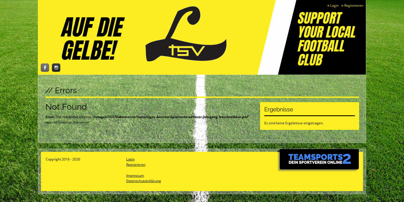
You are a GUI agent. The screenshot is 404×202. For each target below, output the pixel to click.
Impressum (135, 175)
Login (333, 5)
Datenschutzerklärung (143, 180)
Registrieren (352, 5)
